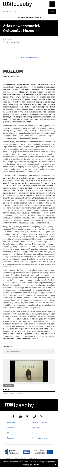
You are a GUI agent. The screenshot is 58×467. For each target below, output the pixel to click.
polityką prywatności (30, 464)
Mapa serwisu (11, 428)
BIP (8, 433)
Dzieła (18, 42)
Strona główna (8, 42)
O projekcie (11, 438)
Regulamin (35, 428)
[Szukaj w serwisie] (25, 11)
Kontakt (34, 433)
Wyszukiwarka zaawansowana (28, 17)
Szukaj (52, 11)
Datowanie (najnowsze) (29, 351)
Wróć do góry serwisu (40, 438)
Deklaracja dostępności (40, 422)
